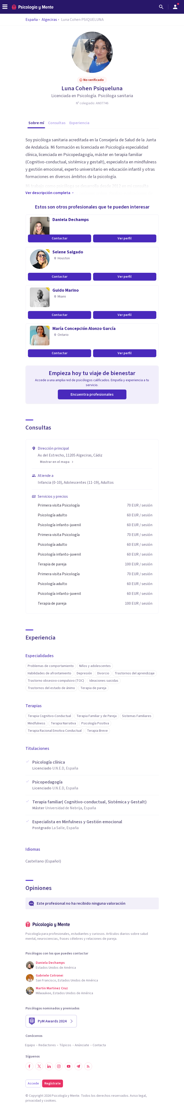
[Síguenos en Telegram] (78, 1066)
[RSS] (88, 1066)
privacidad (33, 1100)
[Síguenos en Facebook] (29, 1066)
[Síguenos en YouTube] (69, 1066)
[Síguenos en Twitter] (39, 1066)
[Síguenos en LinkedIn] (49, 1066)
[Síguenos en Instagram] (59, 1066)
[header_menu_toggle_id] (5, 7)
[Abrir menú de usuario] (175, 7)
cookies (50, 1100)
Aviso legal (138, 1095)
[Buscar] (161, 7)
